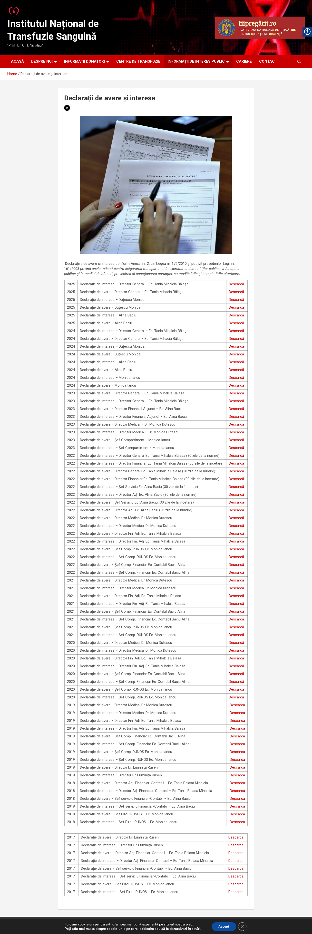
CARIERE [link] (244, 61)
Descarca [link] (237, 705)
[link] (14, 11)
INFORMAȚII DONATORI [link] (84, 61)
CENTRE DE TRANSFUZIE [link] (138, 61)
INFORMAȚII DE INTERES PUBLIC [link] (196, 61)
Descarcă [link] (236, 284)
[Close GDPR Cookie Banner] (242, 926)
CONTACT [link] (268, 61)
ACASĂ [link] (17, 61)
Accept (223, 926)
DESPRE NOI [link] (42, 61)
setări (195, 928)
